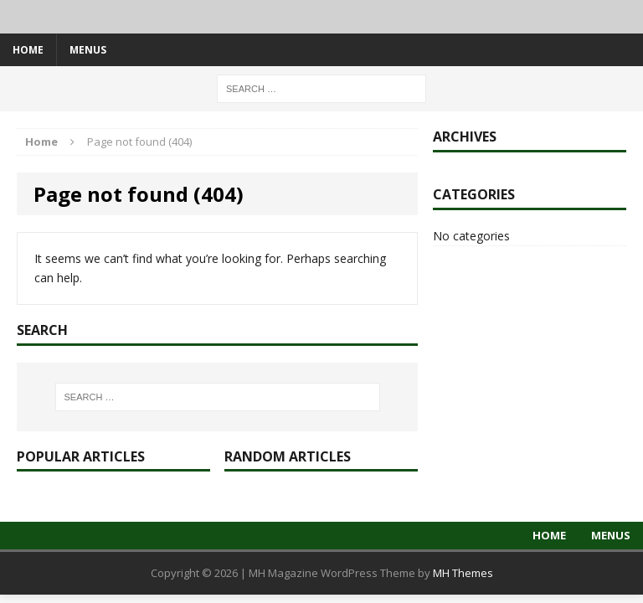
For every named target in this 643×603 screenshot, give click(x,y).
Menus (87, 50)
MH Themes (463, 572)
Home (28, 50)
